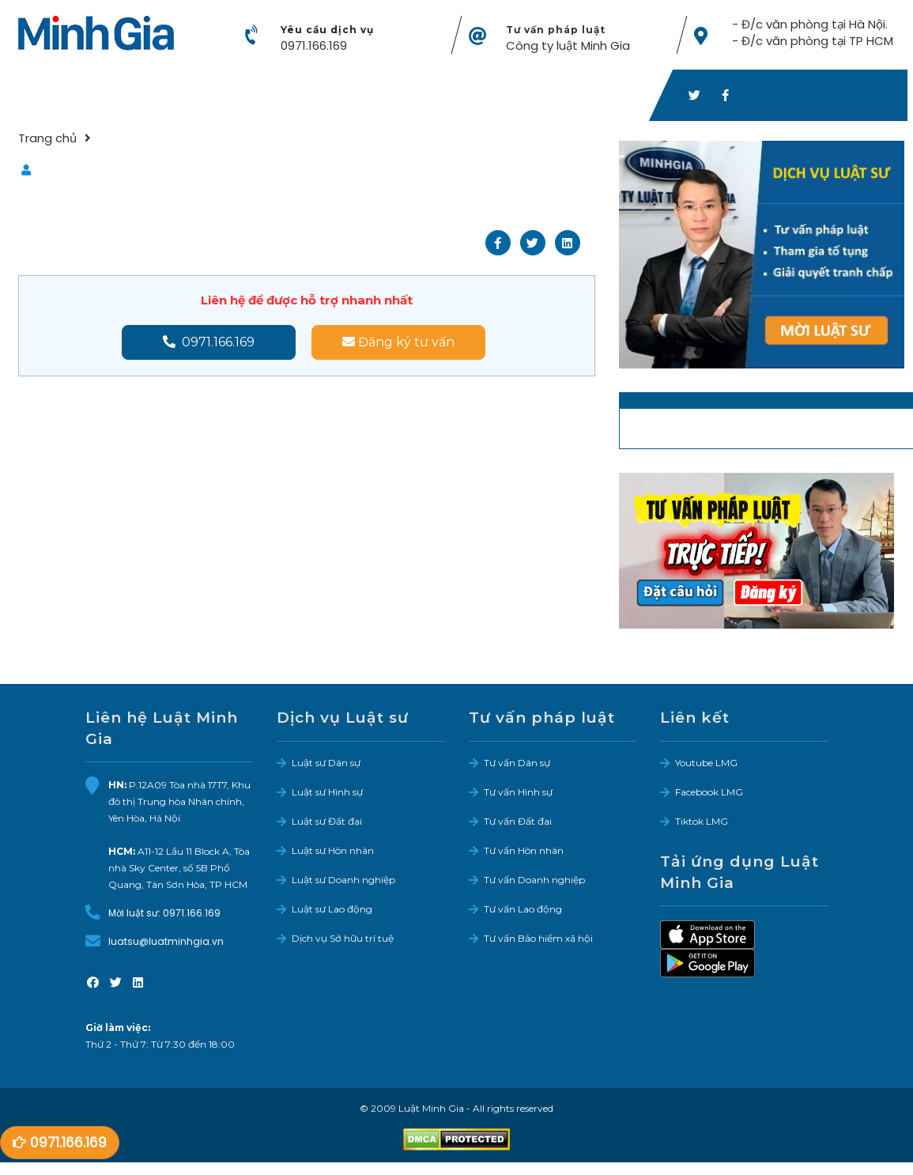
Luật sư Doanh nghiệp (343, 880)
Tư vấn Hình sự (518, 792)
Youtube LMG (706, 763)
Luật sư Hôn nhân (333, 850)
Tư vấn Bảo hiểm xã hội (538, 938)
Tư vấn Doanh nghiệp (534, 880)
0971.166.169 (314, 45)
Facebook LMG (709, 792)
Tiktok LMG (701, 821)
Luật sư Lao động (332, 909)
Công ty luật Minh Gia (568, 45)
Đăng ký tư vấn (398, 341)
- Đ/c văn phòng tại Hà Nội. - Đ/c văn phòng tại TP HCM (811, 32)
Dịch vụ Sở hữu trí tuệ (343, 938)
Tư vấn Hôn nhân (524, 850)
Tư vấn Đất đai (518, 821)
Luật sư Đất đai (327, 821)
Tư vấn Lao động (523, 909)
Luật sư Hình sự (327, 792)
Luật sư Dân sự (326, 763)
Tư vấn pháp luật (556, 30)
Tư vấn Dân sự (517, 763)
